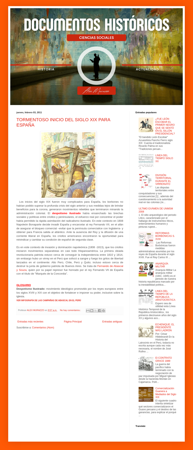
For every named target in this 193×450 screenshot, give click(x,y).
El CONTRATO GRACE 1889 (163, 359)
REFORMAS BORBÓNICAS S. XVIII (165, 236)
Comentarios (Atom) (43, 327)
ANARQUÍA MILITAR (161, 265)
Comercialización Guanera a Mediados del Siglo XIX (165, 393)
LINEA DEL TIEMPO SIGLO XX (164, 158)
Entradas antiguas (112, 321)
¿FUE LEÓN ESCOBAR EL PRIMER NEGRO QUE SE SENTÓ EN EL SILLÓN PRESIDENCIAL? (165, 126)
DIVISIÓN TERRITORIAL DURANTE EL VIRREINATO (163, 179)
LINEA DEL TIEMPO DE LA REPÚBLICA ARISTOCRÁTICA (165, 295)
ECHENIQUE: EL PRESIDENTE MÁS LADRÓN (164, 327)
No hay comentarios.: (71, 310)
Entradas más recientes (30, 321)
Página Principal (73, 321)
